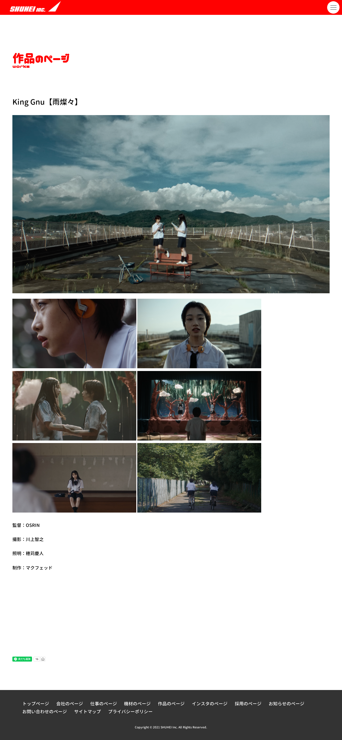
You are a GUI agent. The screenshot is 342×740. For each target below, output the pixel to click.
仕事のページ (103, 704)
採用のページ (248, 704)
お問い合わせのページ (44, 712)
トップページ (35, 704)
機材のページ (137, 704)
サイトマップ (87, 712)
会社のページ (69, 704)
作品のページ (171, 704)
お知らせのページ (286, 704)
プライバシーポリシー (130, 712)
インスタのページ (210, 704)
